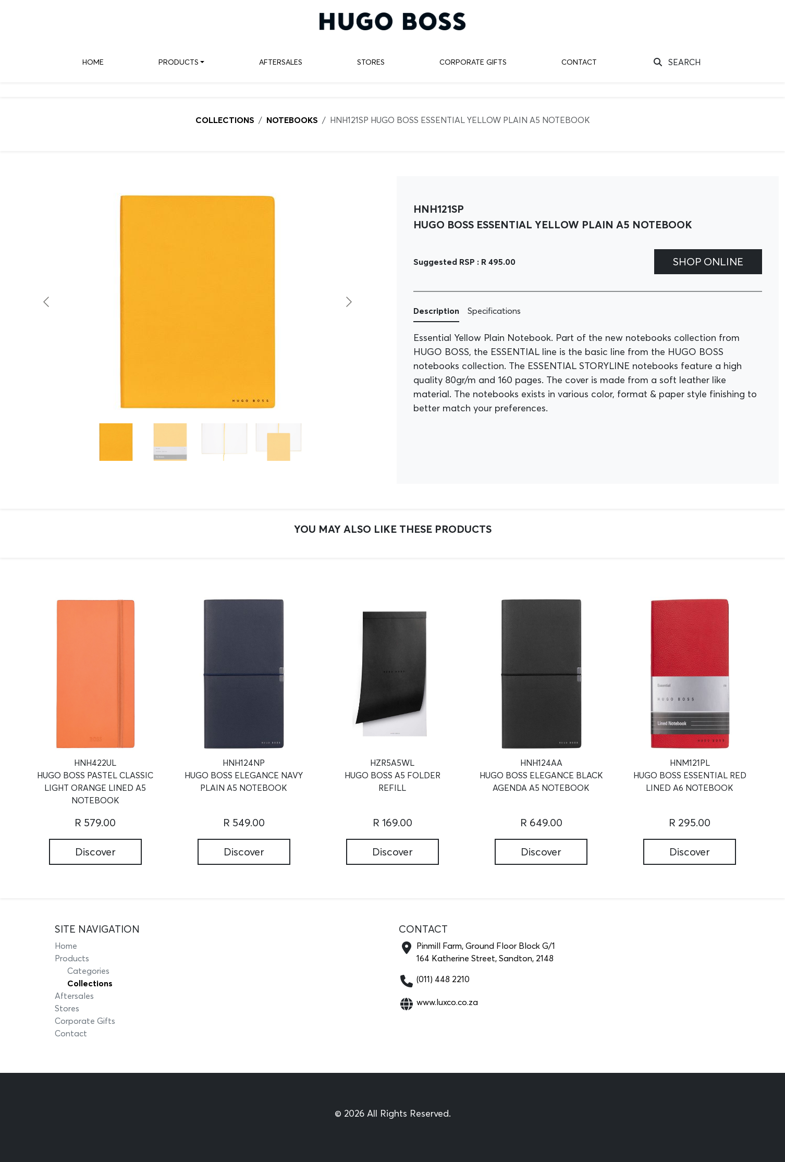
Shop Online (708, 261)
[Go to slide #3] (225, 442)
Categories (88, 970)
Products (178, 62)
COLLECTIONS (224, 120)
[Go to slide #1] (116, 442)
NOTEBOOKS (292, 120)
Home (93, 62)
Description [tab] (436, 310)
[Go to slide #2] (170, 442)
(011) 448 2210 (443, 979)
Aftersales (280, 62)
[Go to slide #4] (279, 442)
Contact (579, 62)
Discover (95, 851)
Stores (371, 62)
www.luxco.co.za (447, 1002)
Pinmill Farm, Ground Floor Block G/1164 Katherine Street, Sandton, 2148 (485, 951)
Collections (90, 983)
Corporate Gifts (473, 62)
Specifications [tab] (494, 310)
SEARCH (677, 62)
